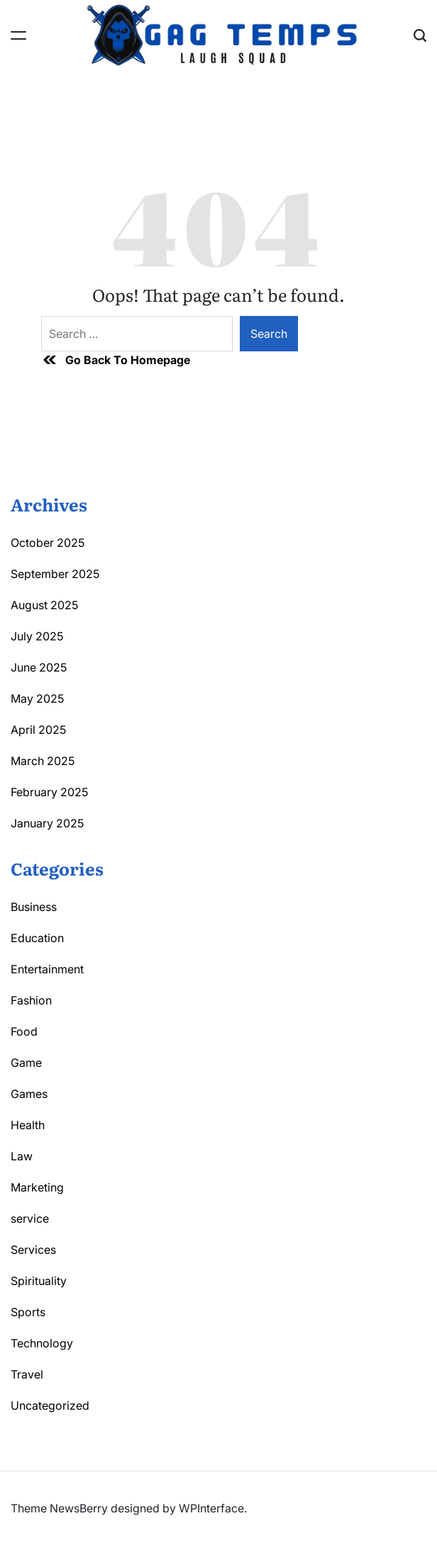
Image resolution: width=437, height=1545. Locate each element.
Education (37, 938)
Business (34, 907)
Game (26, 1063)
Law (22, 1156)
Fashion (31, 1000)
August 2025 (44, 605)
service (30, 1218)
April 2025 (38, 730)
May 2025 (37, 698)
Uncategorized (50, 1405)
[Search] (420, 35)
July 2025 (37, 636)
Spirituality (39, 1281)
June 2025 (39, 667)
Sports (28, 1312)
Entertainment (47, 969)
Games (29, 1094)
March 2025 (42, 761)
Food (24, 1031)
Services (33, 1250)
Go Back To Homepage (115, 359)
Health (28, 1125)
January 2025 (47, 823)
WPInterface (211, 1508)
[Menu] (18, 35)
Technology (42, 1343)
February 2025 (49, 792)
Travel (27, 1374)
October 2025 (47, 543)
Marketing (37, 1187)
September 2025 (55, 574)
